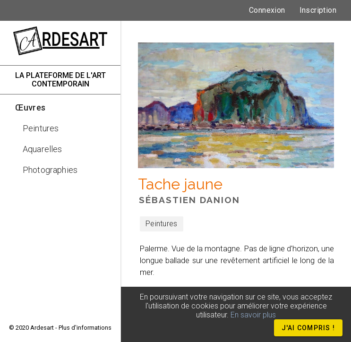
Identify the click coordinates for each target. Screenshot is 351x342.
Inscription (318, 10)
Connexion (267, 10)
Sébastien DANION (189, 200)
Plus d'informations (85, 327)
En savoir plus (253, 314)
